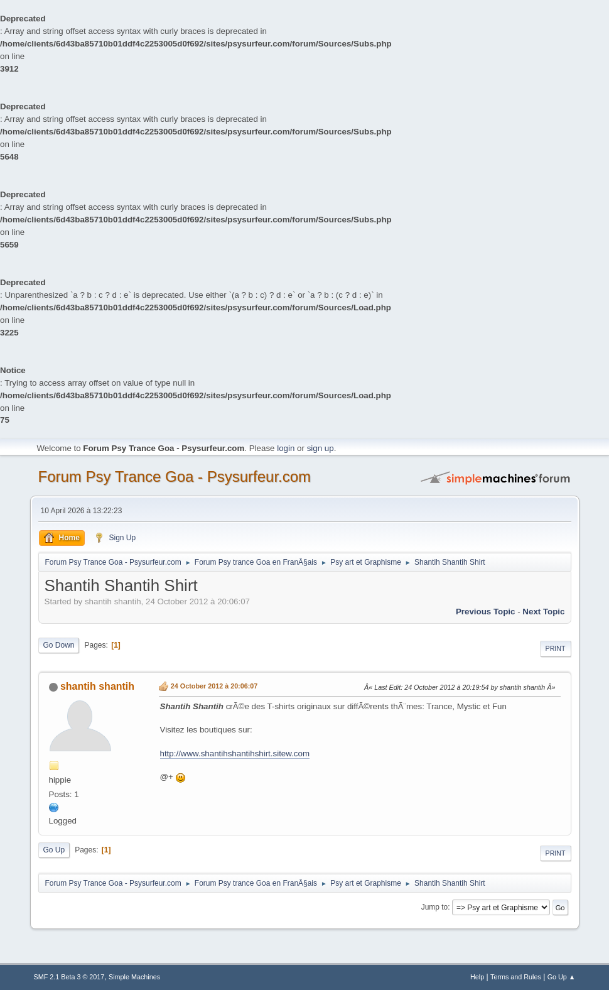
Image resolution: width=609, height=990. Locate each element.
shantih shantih (97, 686)
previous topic (485, 611)
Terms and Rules (515, 977)
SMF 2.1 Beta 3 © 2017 (69, 977)
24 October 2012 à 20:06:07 (214, 686)
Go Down (59, 645)
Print (556, 648)
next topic (543, 611)
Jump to (434, 907)
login (285, 448)
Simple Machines (134, 977)
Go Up (54, 850)
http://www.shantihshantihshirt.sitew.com (235, 753)
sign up (320, 448)
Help (477, 977)
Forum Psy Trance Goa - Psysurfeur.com (174, 476)
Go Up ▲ (561, 977)
